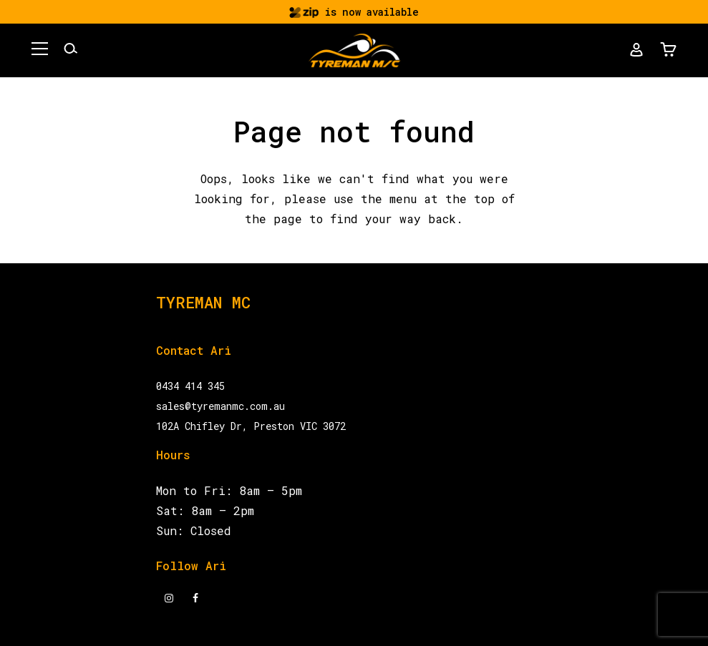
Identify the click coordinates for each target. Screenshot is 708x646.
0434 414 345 (190, 386)
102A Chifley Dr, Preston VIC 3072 (251, 426)
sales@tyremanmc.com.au (220, 406)
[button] (42, 51)
